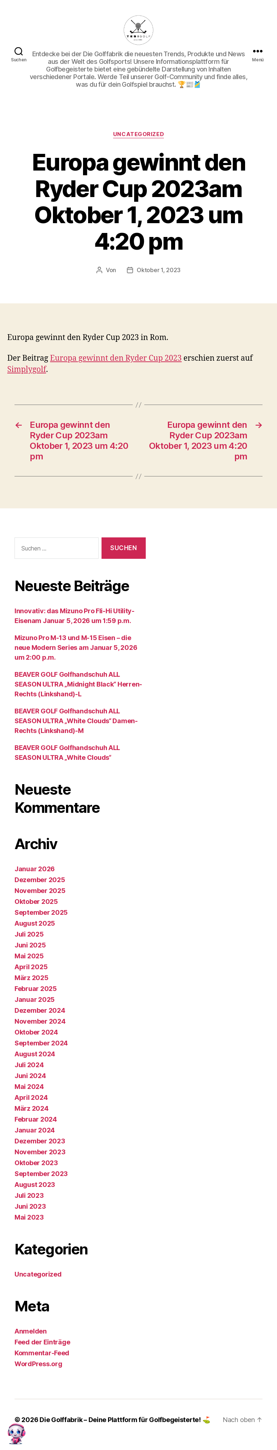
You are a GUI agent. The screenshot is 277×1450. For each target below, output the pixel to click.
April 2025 (31, 967)
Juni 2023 (30, 1206)
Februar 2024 (36, 1119)
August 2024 (35, 1054)
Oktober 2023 (36, 1163)
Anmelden (31, 1331)
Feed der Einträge (42, 1342)
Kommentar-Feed (42, 1353)
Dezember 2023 (40, 1141)
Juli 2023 (29, 1195)
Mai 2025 (29, 956)
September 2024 (41, 1043)
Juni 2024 (30, 1076)
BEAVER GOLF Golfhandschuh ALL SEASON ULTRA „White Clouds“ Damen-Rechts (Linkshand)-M (76, 720)
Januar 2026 (35, 869)
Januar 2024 (35, 1130)
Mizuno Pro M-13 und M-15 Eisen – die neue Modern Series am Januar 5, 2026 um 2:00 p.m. (76, 647)
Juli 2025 (29, 934)
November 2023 (40, 1152)
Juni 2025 (30, 945)
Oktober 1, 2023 (159, 270)
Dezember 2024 (40, 1010)
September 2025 (41, 912)
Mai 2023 (29, 1217)
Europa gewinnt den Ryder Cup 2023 (116, 358)
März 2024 (32, 1108)
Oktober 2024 (36, 1032)
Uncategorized (138, 134)
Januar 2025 (35, 999)
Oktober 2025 (36, 901)
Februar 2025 (36, 988)
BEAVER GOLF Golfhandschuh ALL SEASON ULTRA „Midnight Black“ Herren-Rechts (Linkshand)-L (78, 684)
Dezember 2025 (40, 880)
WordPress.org (38, 1364)
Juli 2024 (29, 1065)
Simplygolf (26, 369)
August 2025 (35, 923)
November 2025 (40, 890)
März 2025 (32, 978)
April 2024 (31, 1097)
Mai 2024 (29, 1086)
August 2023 (35, 1184)
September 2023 (41, 1173)
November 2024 (40, 1021)
